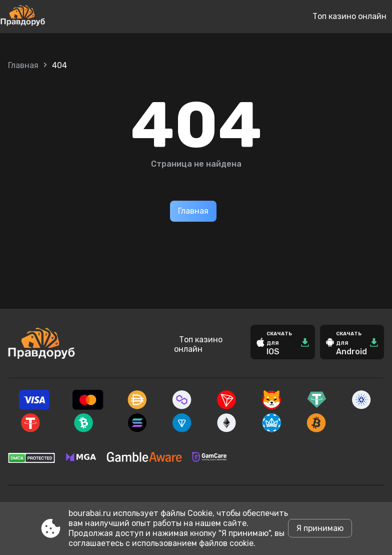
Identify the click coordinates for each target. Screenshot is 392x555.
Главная (23, 65)
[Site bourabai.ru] (55, 17)
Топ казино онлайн (349, 16)
